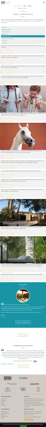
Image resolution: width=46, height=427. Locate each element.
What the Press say (6, 36)
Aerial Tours (4, 411)
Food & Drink (4, 416)
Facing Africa (5, 34)
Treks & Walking (5, 413)
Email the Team (29, 419)
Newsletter (4, 40)
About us (4, 27)
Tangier (2, 402)
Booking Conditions (6, 29)
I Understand (23, 426)
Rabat (2, 403)
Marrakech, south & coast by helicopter (33, 400)
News (25, 6)
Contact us (30, 6)
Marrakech (3, 398)
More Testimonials (23, 322)
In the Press (23, 335)
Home (21, 11)
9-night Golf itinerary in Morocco (32, 402)
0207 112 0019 (23, 8)
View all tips (23, 366)
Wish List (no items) (17, 6)
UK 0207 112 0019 (28, 414)
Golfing (3, 414)
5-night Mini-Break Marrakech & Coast (33, 398)
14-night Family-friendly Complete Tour (33, 403)
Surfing (2, 417)
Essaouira (3, 405)
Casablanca (4, 400)
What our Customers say (8, 38)
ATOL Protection (6, 31)
